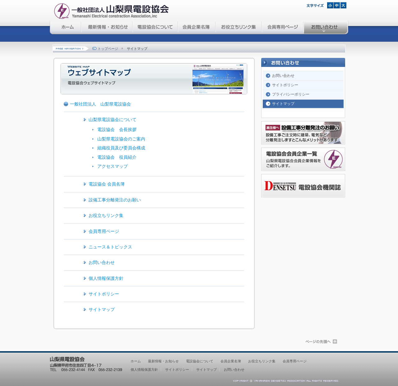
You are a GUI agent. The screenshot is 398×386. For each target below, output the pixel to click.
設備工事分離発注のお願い (115, 199)
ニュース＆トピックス (110, 246)
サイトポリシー (104, 293)
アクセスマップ (112, 166)
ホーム (136, 361)
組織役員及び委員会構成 (121, 147)
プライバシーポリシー (290, 94)
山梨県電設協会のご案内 (121, 138)
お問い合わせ (326, 27)
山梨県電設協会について (113, 119)
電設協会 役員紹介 (117, 157)
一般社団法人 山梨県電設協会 (100, 103)
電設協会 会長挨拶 (117, 129)
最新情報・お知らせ (107, 27)
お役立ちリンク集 (239, 27)
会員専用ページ (283, 27)
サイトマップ (102, 309)
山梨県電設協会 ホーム (65, 27)
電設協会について (155, 27)
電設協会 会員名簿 (107, 183)
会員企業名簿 (197, 27)
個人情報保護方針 (106, 278)
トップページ (105, 48)
